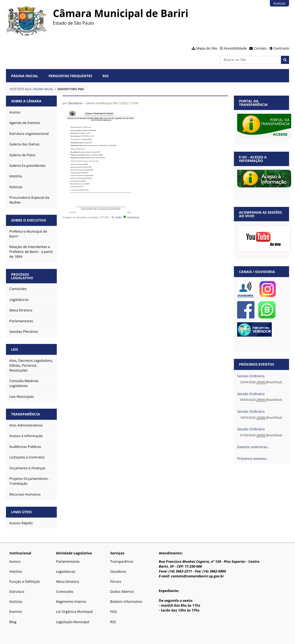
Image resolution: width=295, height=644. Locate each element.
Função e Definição (24, 581)
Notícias (15, 601)
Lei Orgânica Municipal (74, 611)
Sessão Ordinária (250, 375)
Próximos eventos (256, 364)
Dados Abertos (122, 591)
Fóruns (115, 581)
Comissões (64, 591)
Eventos (15, 611)
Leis (14, 349)
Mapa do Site (206, 48)
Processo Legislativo (22, 276)
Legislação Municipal (72, 621)
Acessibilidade (235, 48)
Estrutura (17, 591)
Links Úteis (21, 511)
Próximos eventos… (253, 458)
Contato (260, 48)
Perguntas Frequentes (70, 75)
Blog (12, 621)
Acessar (279, 3)
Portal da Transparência (253, 103)
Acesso (15, 561)
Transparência (25, 414)
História (15, 571)
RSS (105, 75)
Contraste (281, 48)
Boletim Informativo (126, 601)
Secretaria (75, 103)
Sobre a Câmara (26, 101)
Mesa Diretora (67, 581)
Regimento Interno (71, 601)
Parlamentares (67, 561)
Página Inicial (24, 75)
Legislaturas (65, 571)
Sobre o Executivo (28, 220)
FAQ (113, 611)
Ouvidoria (118, 571)
